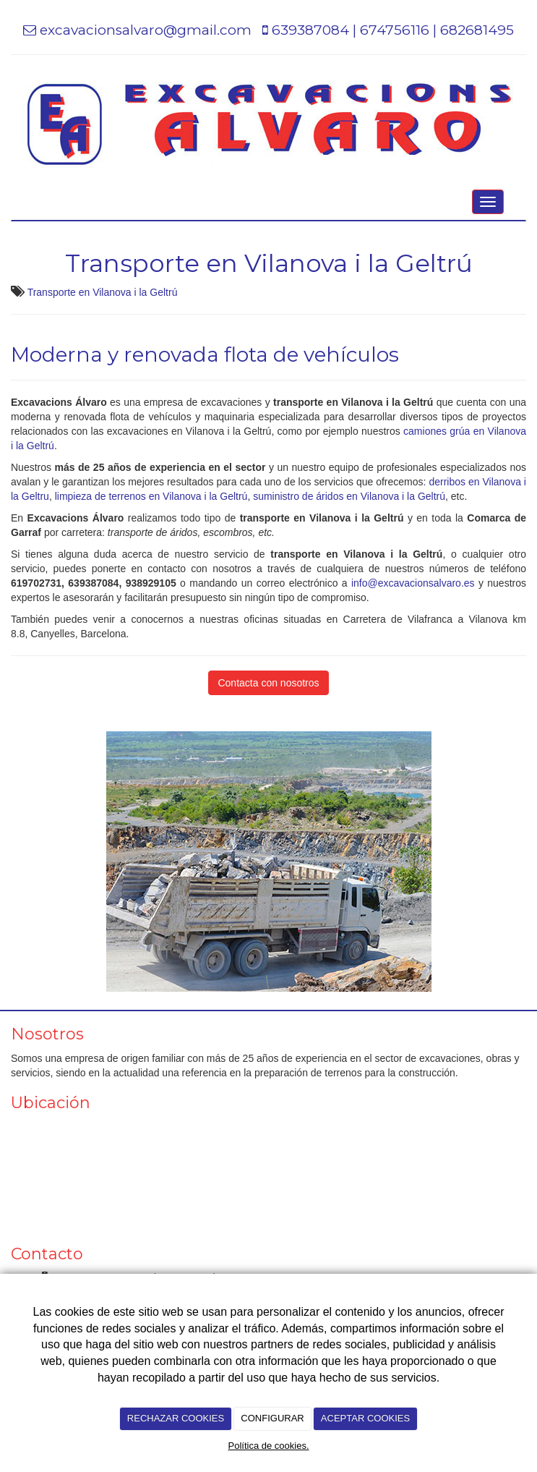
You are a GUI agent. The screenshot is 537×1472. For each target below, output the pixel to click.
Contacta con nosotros (268, 683)
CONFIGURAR (272, 1418)
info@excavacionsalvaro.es (413, 583)
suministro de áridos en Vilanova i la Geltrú (349, 496)
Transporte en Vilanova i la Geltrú (102, 292)
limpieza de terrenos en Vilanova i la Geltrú (150, 496)
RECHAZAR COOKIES (175, 1418)
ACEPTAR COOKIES (365, 1418)
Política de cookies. (268, 1445)
